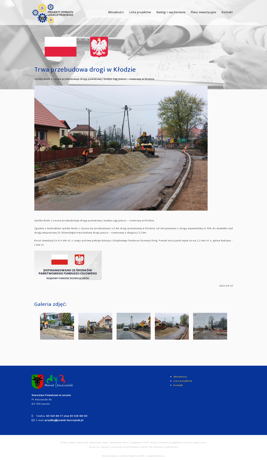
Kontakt (227, 12)
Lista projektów (140, 12)
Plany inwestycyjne (203, 12)
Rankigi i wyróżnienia (170, 12)
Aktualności (116, 12)
